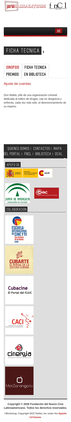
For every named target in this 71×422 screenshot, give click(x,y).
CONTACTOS (41, 149)
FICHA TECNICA (36, 67)
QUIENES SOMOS (19, 149)
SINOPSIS (12, 67)
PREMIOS (12, 74)
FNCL (28, 154)
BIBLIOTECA (43, 154)
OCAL (59, 154)
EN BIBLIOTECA (35, 74)
